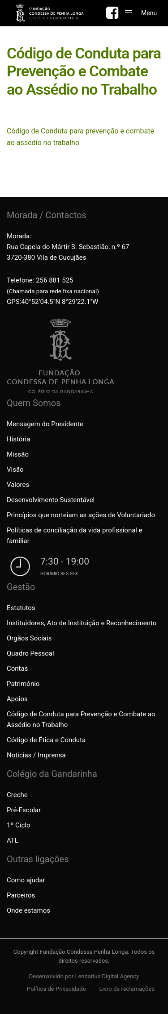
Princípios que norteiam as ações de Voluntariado (81, 515)
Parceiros (21, 895)
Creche (17, 795)
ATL (12, 840)
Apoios (17, 699)
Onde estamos (28, 910)
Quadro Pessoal (30, 653)
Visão (15, 469)
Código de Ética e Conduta (46, 740)
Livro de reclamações (127, 989)
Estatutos (21, 608)
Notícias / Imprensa (36, 755)
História (18, 439)
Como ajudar (26, 880)
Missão (18, 454)
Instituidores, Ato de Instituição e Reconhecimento (81, 623)
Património (23, 684)
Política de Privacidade (56, 989)
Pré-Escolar (24, 810)
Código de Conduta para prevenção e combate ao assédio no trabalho (80, 137)
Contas (17, 669)
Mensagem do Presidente (45, 424)
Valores (18, 485)
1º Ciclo (18, 825)
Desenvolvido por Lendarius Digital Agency (84, 976)
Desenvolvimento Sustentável (51, 500)
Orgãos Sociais (29, 638)
